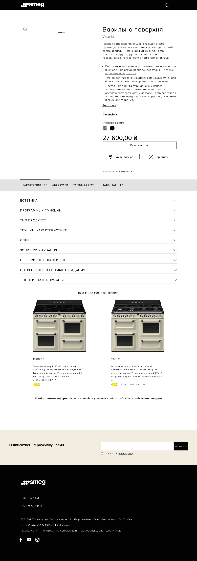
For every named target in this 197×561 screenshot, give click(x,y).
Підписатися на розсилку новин (36, 445)
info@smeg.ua (62, 525)
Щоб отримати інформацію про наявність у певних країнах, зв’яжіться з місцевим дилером (98, 398)
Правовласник (29, 530)
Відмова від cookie (92, 530)
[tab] (35, 185)
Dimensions (110, 114)
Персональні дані (66, 530)
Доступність (114, 530)
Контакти (30, 498)
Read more (109, 105)
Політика (47, 530)
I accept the (119, 453)
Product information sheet (133, 384)
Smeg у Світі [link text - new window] (32, 506)
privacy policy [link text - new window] (125, 453)
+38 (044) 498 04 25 (37, 525)
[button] (25, 29)
